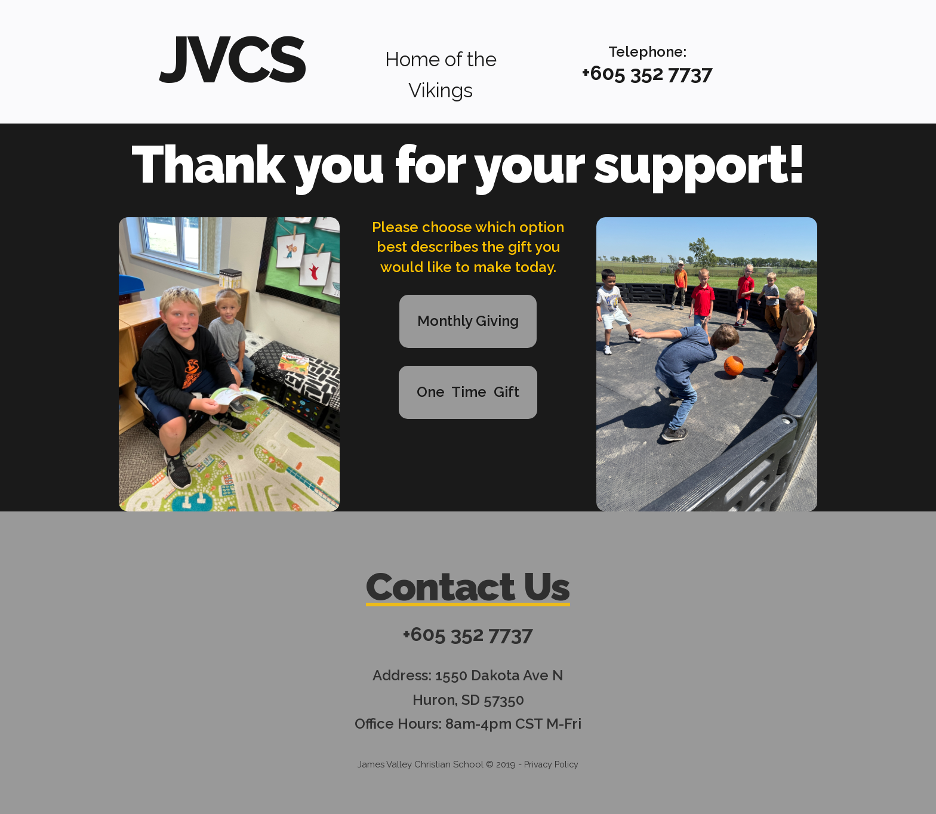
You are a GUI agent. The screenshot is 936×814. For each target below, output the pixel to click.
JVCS (232, 57)
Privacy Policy (551, 762)
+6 (591, 73)
